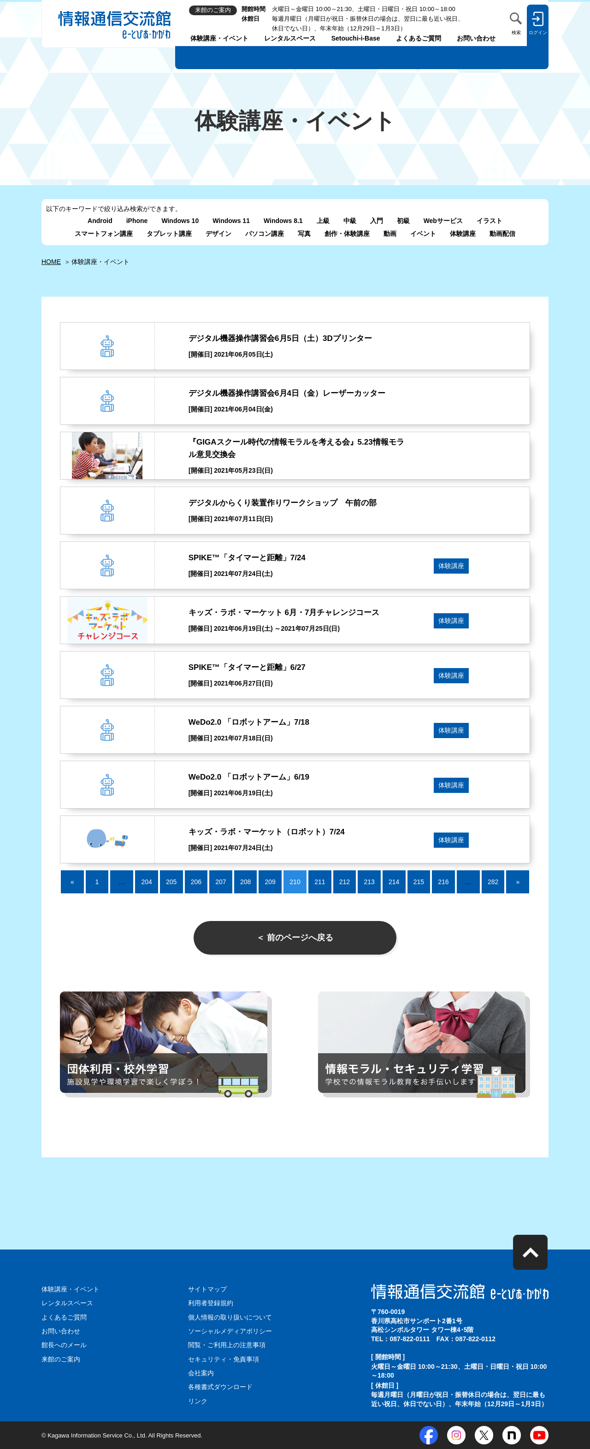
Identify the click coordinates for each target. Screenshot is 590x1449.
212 (344, 882)
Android (100, 220)
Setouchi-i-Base (355, 38)
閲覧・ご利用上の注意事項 (227, 1345)
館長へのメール (64, 1345)
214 (394, 882)
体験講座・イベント (219, 38)
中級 (349, 220)
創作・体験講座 (347, 233)
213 (369, 882)
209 (270, 882)
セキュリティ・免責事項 (223, 1359)
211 (319, 882)
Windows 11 (231, 220)
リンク (197, 1401)
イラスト (489, 220)
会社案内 (201, 1373)
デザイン (218, 233)
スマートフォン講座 (104, 233)
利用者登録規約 (210, 1303)
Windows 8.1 (283, 220)
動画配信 (502, 233)
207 (220, 882)
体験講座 (463, 233)
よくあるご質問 (418, 38)
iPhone (137, 220)
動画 (390, 233)
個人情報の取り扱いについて (230, 1317)
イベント (423, 233)
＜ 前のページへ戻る (294, 937)
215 (418, 882)
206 (196, 882)
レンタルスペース (290, 38)
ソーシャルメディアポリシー (230, 1331)
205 (171, 882)
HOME (51, 261)
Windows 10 (180, 220)
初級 (403, 220)
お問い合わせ (476, 38)
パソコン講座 (264, 233)
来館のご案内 (60, 1359)
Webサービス (443, 220)
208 (245, 882)
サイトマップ (207, 1289)
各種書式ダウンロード (220, 1386)
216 (443, 882)
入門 (376, 220)
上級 (323, 220)
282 (493, 882)
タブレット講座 (169, 233)
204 (146, 882)
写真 (304, 233)
